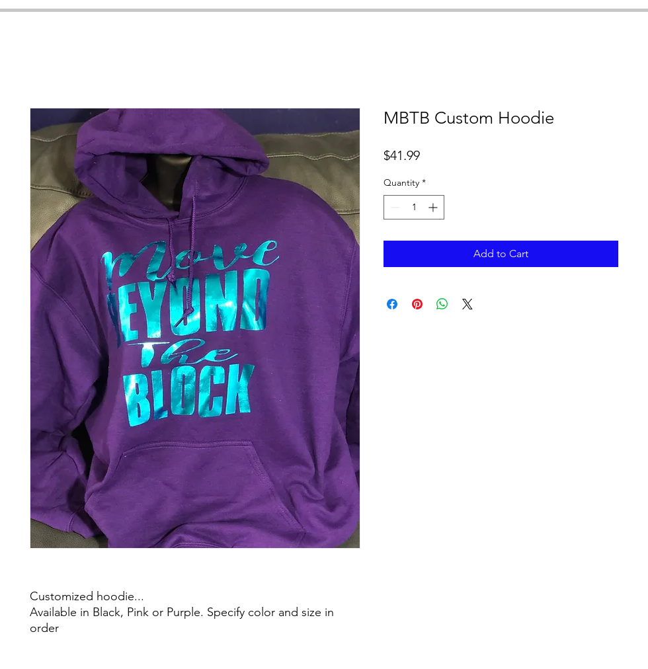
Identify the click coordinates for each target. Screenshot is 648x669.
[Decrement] (393, 207)
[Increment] (434, 207)
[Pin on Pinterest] (417, 304)
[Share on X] (467, 304)
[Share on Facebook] (392, 304)
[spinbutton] (414, 207)
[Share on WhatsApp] (442, 304)
